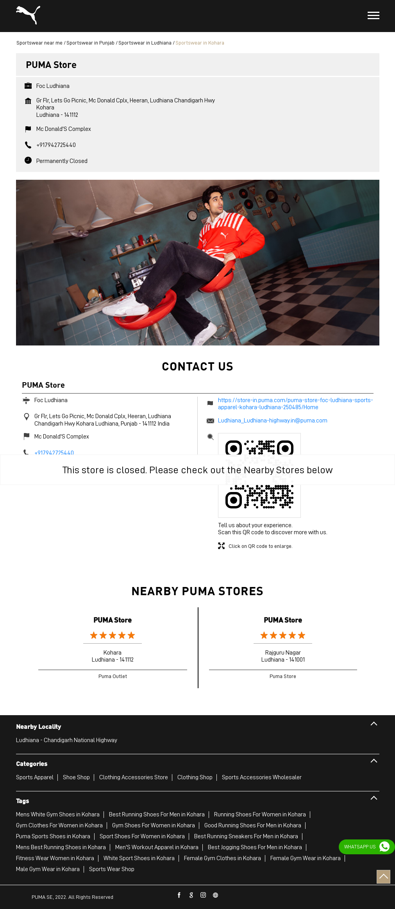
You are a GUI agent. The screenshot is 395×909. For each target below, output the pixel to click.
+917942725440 (56, 145)
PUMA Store (112, 619)
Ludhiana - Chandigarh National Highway (66, 740)
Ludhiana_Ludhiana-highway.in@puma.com (272, 420)
